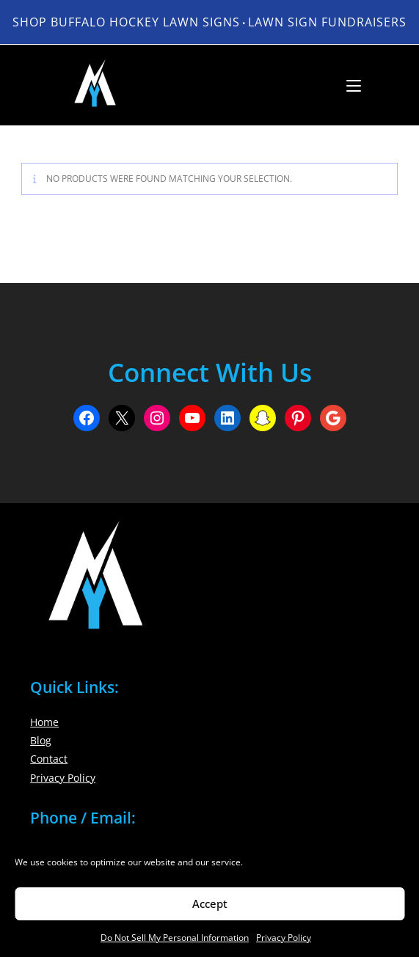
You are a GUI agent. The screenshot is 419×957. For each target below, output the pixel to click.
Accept (209, 903)
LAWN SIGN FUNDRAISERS (327, 22)
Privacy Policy (283, 937)
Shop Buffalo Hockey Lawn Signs (126, 22)
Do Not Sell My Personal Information (175, 937)
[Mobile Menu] (348, 85)
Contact (49, 759)
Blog (40, 740)
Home (44, 722)
